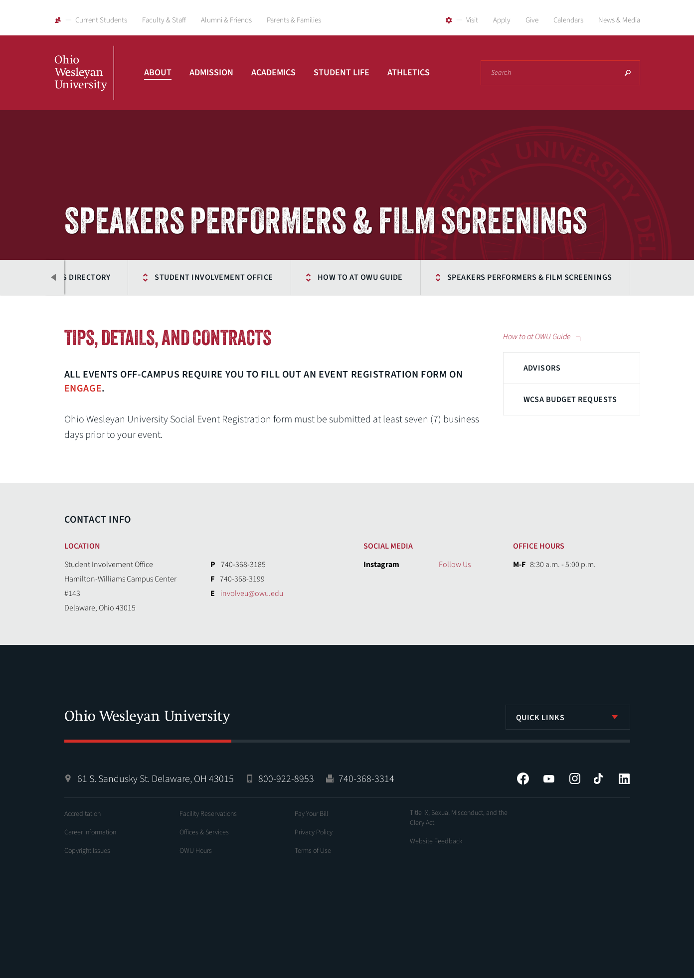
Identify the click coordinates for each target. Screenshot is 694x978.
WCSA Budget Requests (570, 399)
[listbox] (568, 717)
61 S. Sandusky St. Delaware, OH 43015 (155, 779)
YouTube (549, 778)
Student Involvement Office (214, 277)
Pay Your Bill (311, 814)
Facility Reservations (208, 814)
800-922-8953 (286, 779)
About (158, 72)
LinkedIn (624, 778)
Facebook (523, 778)
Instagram (575, 778)
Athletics (408, 72)
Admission (211, 72)
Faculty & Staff (164, 20)
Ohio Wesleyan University (84, 83)
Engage (83, 388)
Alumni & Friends (226, 20)
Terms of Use (313, 851)
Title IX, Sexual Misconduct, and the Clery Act (459, 818)
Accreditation (82, 814)
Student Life (341, 72)
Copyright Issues (87, 851)
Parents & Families (294, 20)
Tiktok (598, 778)
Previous (54, 277)
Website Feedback (436, 841)
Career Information (90, 832)
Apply (502, 20)
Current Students (101, 20)
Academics (273, 72)
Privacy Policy (314, 832)
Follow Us (455, 564)
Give (531, 20)
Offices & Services (204, 832)
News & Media (619, 20)
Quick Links (540, 717)
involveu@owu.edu (251, 593)
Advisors (542, 368)
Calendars (568, 20)
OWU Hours (195, 851)
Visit (472, 20)
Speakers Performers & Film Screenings (529, 277)
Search (627, 72)
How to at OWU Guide (360, 277)
